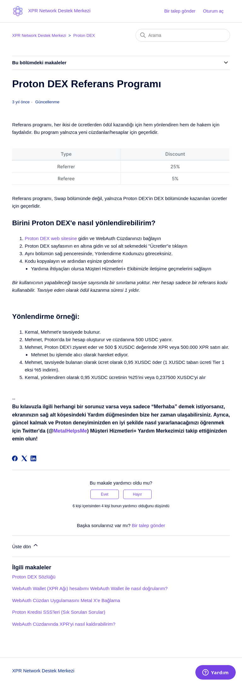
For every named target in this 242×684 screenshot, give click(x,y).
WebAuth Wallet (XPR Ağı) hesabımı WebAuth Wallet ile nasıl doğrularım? (90, 588)
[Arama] (182, 35)
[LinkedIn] (33, 458)
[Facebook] (15, 458)
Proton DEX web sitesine (51, 238)
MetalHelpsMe (70, 431)
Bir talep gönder (179, 11)
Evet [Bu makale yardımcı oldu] (104, 494)
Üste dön (25, 545)
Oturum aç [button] (213, 11)
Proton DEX (84, 35)
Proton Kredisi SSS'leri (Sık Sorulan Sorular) (58, 612)
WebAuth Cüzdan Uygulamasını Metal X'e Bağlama (66, 600)
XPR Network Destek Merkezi (39, 35)
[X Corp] (24, 458)
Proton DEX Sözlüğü (33, 576)
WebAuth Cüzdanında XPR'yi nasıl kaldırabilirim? (63, 624)
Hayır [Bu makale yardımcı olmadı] (137, 494)
